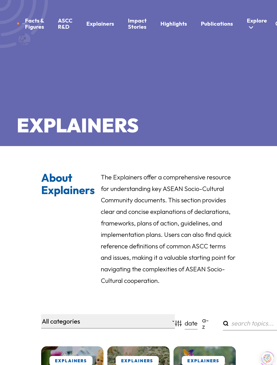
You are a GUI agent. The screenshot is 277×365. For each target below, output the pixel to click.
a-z (205, 323)
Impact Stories (137, 23)
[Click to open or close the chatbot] (267, 357)
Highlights (173, 23)
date (191, 323)
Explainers (100, 23)
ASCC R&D (65, 23)
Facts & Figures (34, 23)
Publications (217, 23)
